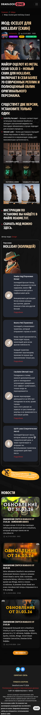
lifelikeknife (13, 33)
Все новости (21, 653)
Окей (36, 708)
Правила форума (20, 682)
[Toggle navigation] (37, 4)
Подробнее (18, 312)
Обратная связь (20, 675)
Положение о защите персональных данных (20, 688)
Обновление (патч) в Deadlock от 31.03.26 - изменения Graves (18, 520)
